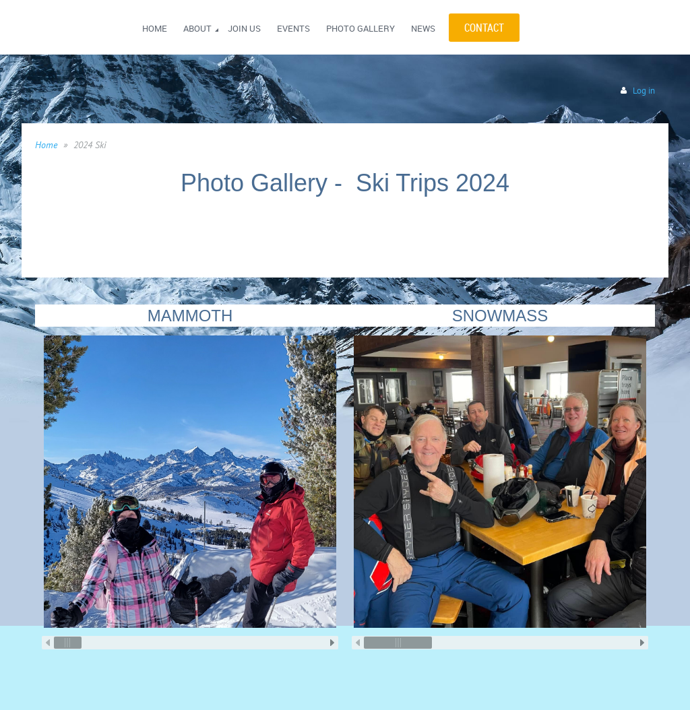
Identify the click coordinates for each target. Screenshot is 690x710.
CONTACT (484, 27)
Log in (644, 90)
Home (46, 145)
